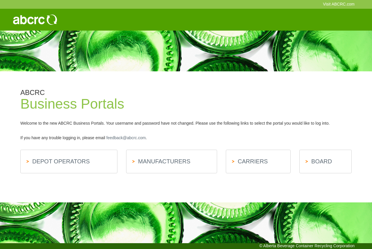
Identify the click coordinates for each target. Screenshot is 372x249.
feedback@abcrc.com (126, 137)
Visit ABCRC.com (339, 4)
